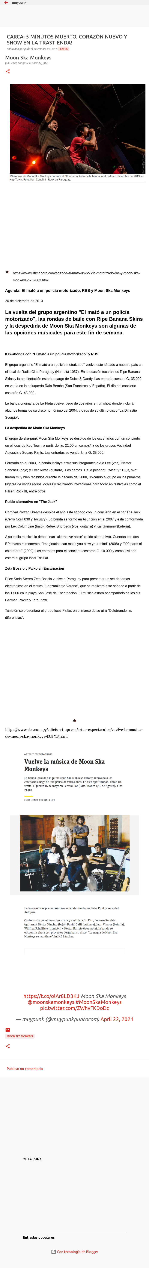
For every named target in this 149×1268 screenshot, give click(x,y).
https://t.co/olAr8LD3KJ (51, 996)
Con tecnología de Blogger (74, 1252)
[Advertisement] (73, 1114)
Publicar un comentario (25, 1069)
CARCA (64, 49)
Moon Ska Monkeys (20, 1036)
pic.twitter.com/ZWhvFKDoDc (74, 1008)
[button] (7, 72)
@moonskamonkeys (50, 1002)
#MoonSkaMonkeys (98, 1002)
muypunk (19, 2)
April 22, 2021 (117, 1019)
